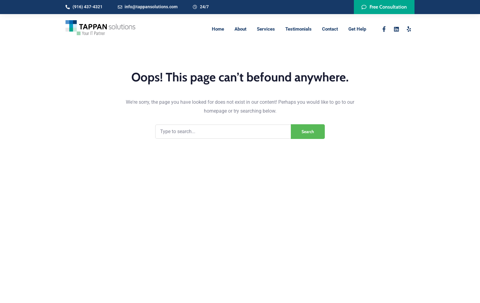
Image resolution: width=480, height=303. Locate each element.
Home (218, 29)
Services (266, 29)
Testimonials (298, 29)
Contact (330, 29)
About (240, 29)
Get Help (357, 29)
